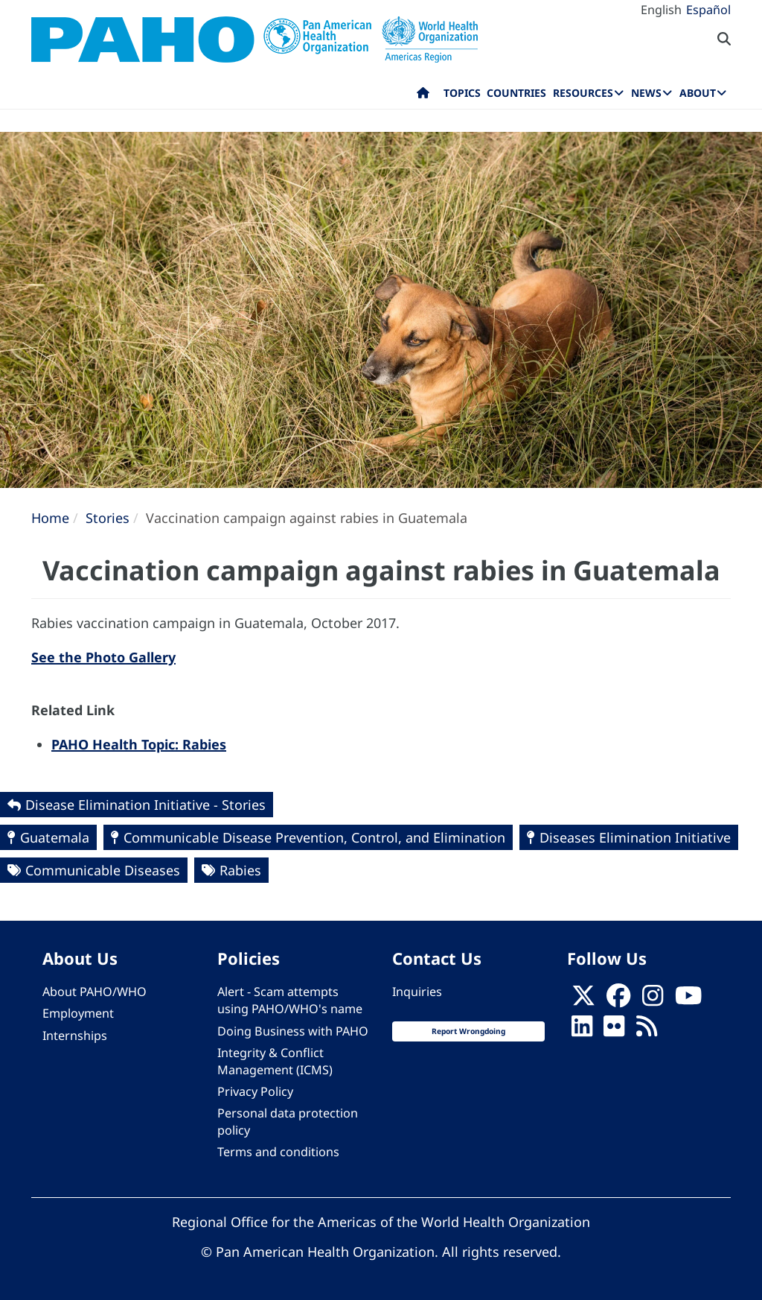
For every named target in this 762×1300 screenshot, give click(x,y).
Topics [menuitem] (462, 93)
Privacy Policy (255, 1091)
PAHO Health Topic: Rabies (138, 744)
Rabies (240, 870)
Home (50, 518)
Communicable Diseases (102, 870)
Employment (78, 1013)
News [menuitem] (646, 93)
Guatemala (54, 837)
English (661, 9)
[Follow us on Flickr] (613, 1031)
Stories (107, 518)
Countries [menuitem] (516, 93)
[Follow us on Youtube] (688, 1000)
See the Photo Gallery (103, 657)
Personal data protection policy (287, 1121)
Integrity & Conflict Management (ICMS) (275, 1061)
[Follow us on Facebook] (618, 1000)
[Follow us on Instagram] (652, 1000)
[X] (583, 1000)
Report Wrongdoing (468, 1031)
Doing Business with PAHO (292, 1031)
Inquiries (417, 991)
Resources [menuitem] (583, 93)
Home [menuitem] (423, 96)
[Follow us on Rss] (646, 1031)
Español (708, 9)
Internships (74, 1035)
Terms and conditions (278, 1152)
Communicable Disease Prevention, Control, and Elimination (314, 837)
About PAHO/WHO (94, 991)
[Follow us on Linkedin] (582, 1031)
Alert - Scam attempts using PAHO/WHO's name (289, 1000)
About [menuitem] (697, 93)
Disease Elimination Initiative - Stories (145, 805)
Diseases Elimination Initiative (635, 837)
